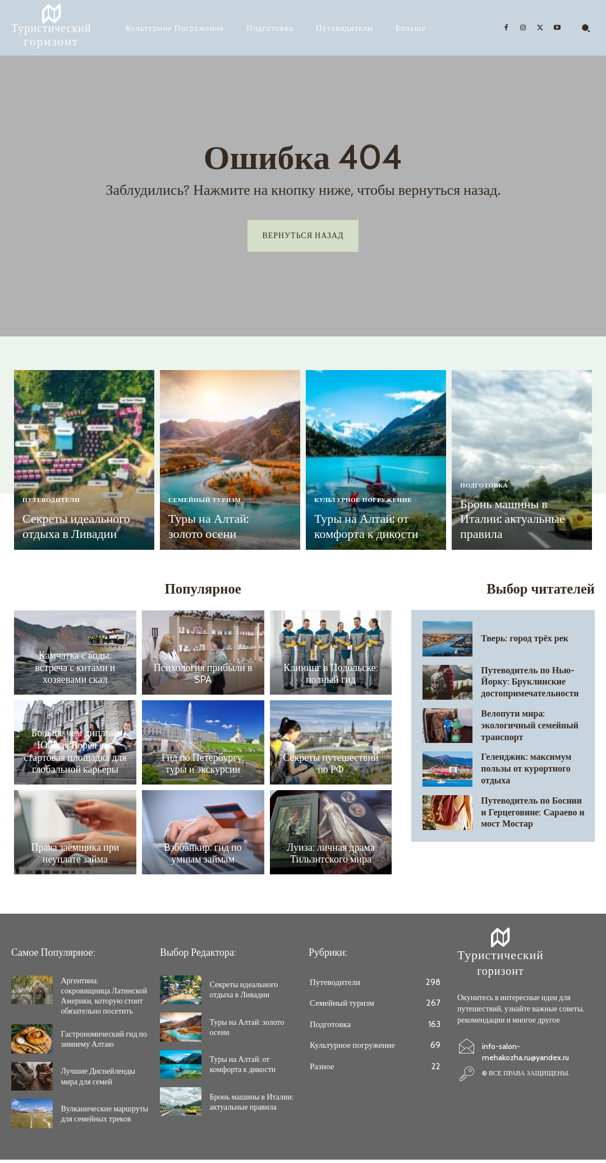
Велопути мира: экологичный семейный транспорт (533, 728)
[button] (586, 28)
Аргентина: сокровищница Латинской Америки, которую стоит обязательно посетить (104, 999)
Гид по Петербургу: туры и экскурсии (203, 767)
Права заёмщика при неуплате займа (75, 857)
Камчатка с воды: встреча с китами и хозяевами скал (75, 672)
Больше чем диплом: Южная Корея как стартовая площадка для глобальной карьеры (75, 756)
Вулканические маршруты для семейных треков (105, 1117)
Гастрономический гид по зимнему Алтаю (104, 1042)
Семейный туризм (209, 505)
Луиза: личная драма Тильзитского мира (331, 857)
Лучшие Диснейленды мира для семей (98, 1080)
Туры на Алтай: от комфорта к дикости (357, 529)
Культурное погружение (370, 505)
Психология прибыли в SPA (203, 678)
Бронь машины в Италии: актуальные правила (514, 529)
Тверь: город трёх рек (518, 641)
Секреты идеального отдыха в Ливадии (66, 529)
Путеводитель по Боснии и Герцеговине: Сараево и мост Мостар (531, 815)
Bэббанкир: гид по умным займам (203, 857)
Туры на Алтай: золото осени (216, 529)
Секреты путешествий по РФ (330, 767)
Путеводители (55, 505)
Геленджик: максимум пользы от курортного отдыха (534, 771)
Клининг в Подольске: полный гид (330, 678)
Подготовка (487, 505)
